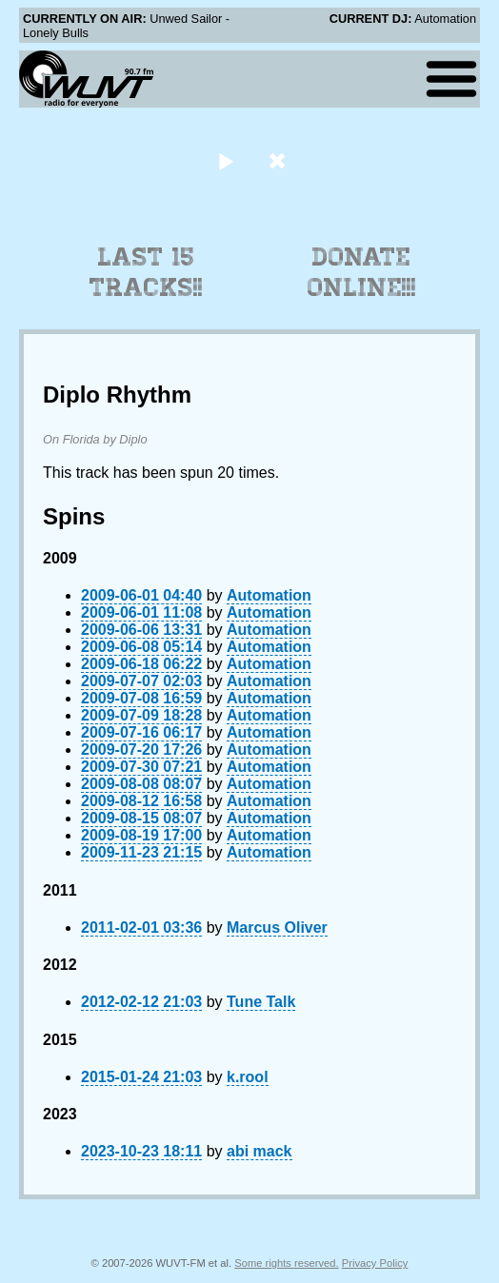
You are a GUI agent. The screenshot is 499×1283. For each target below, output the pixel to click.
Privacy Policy (375, 1263)
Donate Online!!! (362, 272)
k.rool (248, 1077)
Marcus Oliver (277, 927)
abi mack (259, 1151)
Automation (269, 595)
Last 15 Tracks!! (146, 272)
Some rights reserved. (286, 1263)
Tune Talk (261, 1002)
